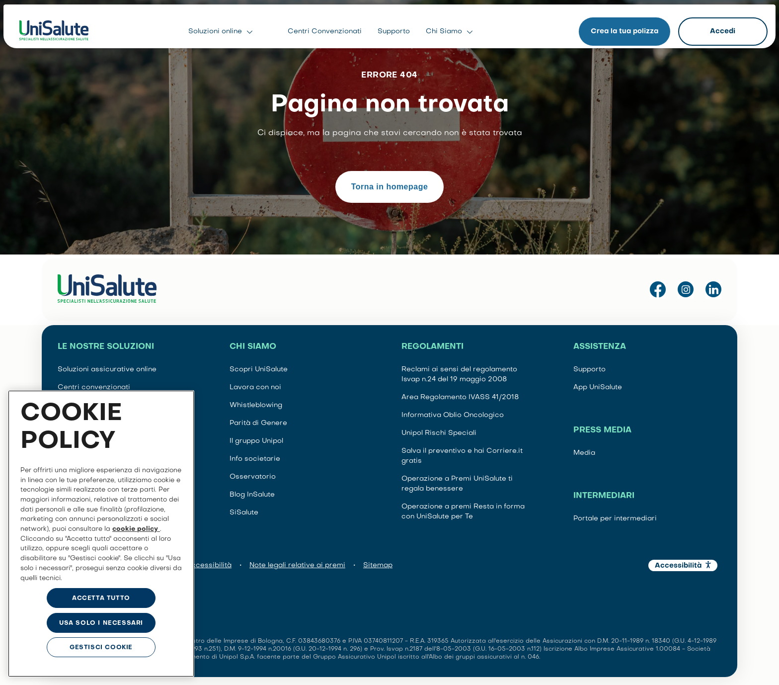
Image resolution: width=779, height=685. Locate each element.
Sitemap (377, 565)
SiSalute (244, 513)
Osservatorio (253, 477)
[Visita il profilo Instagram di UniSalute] (686, 290)
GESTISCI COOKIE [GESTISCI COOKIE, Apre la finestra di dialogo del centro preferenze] (101, 648)
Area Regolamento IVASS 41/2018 (460, 397)
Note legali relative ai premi (297, 565)
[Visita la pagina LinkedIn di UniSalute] (713, 290)
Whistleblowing (256, 405)
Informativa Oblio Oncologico (452, 415)
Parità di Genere (258, 423)
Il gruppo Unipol (256, 441)
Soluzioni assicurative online (107, 369)
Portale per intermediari (615, 518)
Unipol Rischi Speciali (438, 433)
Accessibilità (209, 565)
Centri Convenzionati (325, 29)
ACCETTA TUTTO (101, 598)
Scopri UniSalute (259, 369)
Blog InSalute (252, 495)
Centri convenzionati (94, 387)
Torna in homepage (389, 186)
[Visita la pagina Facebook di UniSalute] (658, 290)
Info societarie (255, 459)
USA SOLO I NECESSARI (101, 623)
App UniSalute (597, 387)
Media (584, 453)
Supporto (394, 29)
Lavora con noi (255, 387)
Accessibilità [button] (678, 566)
